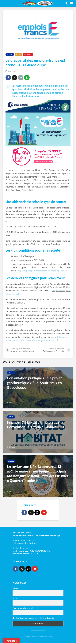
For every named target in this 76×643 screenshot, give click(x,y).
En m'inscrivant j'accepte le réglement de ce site (33, 618)
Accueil (9, 54)
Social (18, 54)
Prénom (16, 588)
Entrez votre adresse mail (23, 608)
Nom (15, 598)
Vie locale (28, 54)
